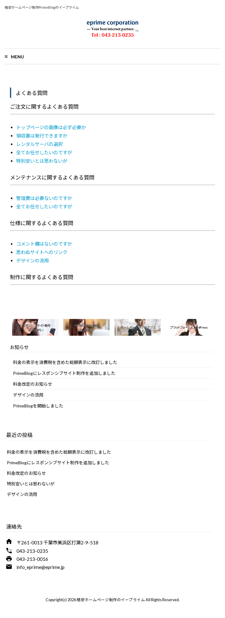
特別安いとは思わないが (41, 161)
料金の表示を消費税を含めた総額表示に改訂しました (65, 362)
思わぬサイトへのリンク (41, 252)
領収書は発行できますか (41, 136)
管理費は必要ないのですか (44, 198)
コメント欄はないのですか (44, 244)
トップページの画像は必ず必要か (51, 127)
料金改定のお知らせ (32, 384)
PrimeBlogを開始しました (38, 405)
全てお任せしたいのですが (44, 152)
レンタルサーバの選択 (39, 144)
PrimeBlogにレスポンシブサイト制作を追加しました (64, 373)
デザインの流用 (32, 260)
